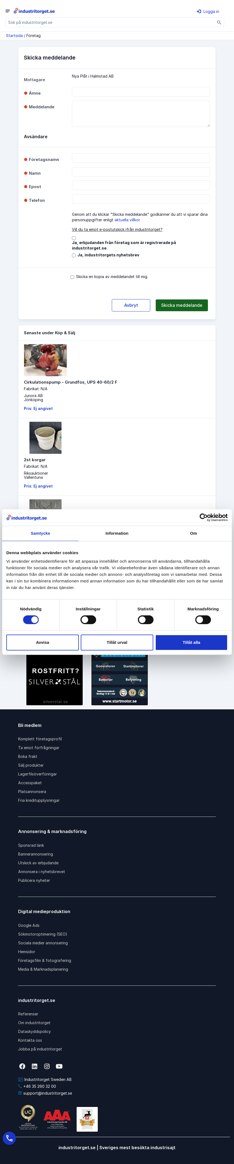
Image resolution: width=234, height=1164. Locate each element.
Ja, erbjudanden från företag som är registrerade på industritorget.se (124, 245)
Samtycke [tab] (40, 533)
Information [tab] (117, 533)
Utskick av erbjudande (38, 862)
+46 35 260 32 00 (37, 1086)
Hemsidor (26, 951)
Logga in (208, 11)
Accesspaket (30, 782)
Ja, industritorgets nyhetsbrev (108, 255)
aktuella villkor (127, 219)
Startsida (14, 35)
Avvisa (42, 642)
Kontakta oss (30, 1040)
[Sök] (219, 22)
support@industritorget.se (45, 1093)
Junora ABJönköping (33, 397)
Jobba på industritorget (40, 1049)
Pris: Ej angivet (38, 408)
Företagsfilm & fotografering (44, 960)
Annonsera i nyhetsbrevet (41, 871)
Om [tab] (193, 533)
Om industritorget (34, 1022)
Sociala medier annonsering (43, 943)
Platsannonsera (32, 791)
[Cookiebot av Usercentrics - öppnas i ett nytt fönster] (204, 517)
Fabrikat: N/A (36, 388)
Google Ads (29, 925)
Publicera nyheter (34, 880)
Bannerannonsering (35, 854)
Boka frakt (27, 756)
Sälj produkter (31, 765)
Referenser (28, 1014)
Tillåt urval (117, 642)
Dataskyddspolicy (34, 1031)
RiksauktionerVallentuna (36, 475)
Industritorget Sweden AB (45, 1079)
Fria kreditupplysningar (39, 800)
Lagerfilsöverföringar (37, 774)
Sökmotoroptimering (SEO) (42, 934)
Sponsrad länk (31, 845)
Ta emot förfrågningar (38, 747)
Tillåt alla (191, 642)
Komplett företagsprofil (40, 739)
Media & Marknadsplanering (43, 969)
